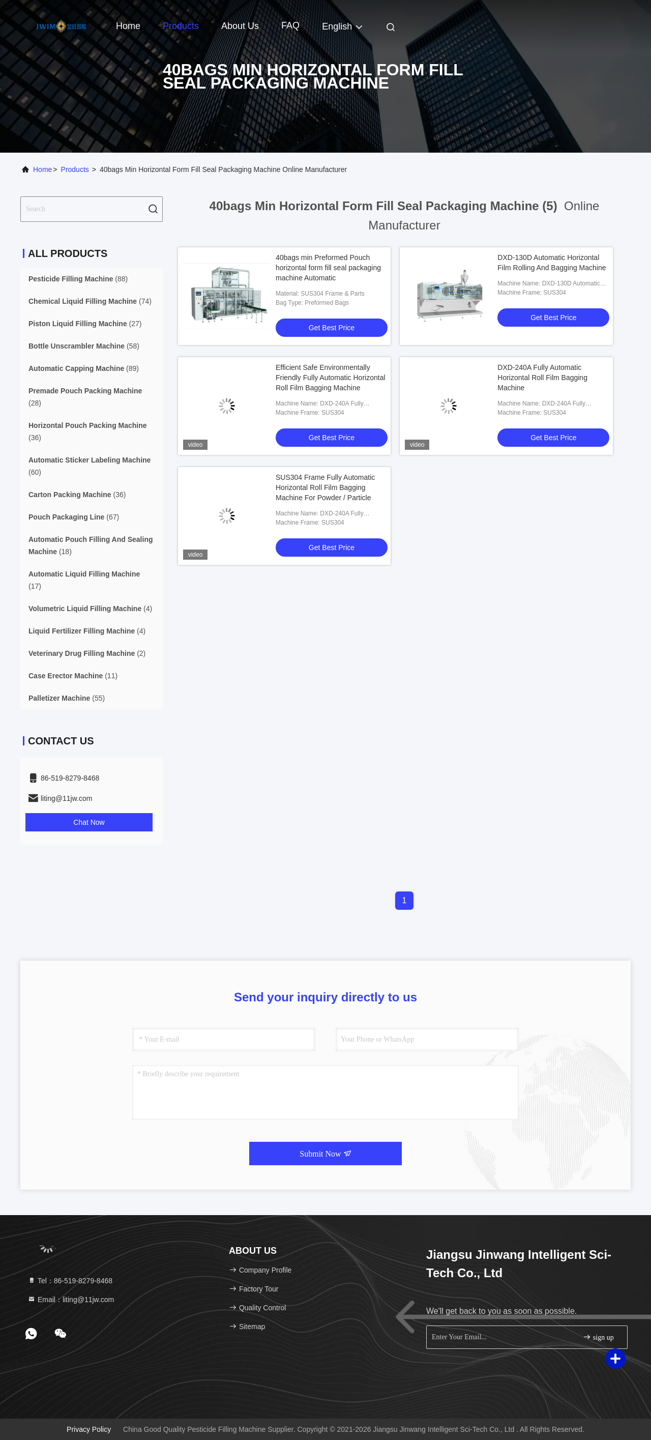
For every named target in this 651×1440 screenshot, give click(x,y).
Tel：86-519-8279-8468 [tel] (69, 1281)
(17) (84, 580)
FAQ (290, 25)
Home (128, 26)
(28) (85, 397)
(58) (83, 346)
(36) (87, 431)
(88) (78, 279)
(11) (72, 676)
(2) (86, 653)
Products (181, 26)
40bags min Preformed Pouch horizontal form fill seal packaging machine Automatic (328, 267)
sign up (598, 1337)
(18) (90, 545)
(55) (66, 698)
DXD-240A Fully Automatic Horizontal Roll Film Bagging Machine (542, 377)
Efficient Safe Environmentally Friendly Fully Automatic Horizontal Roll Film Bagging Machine (331, 377)
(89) (83, 368)
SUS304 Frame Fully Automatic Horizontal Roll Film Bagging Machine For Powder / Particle (325, 487)
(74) (90, 301)
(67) (73, 517)
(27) (84, 324)
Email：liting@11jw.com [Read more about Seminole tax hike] (70, 1299)
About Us (240, 26)
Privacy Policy (89, 1429)
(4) (90, 608)
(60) (89, 466)
